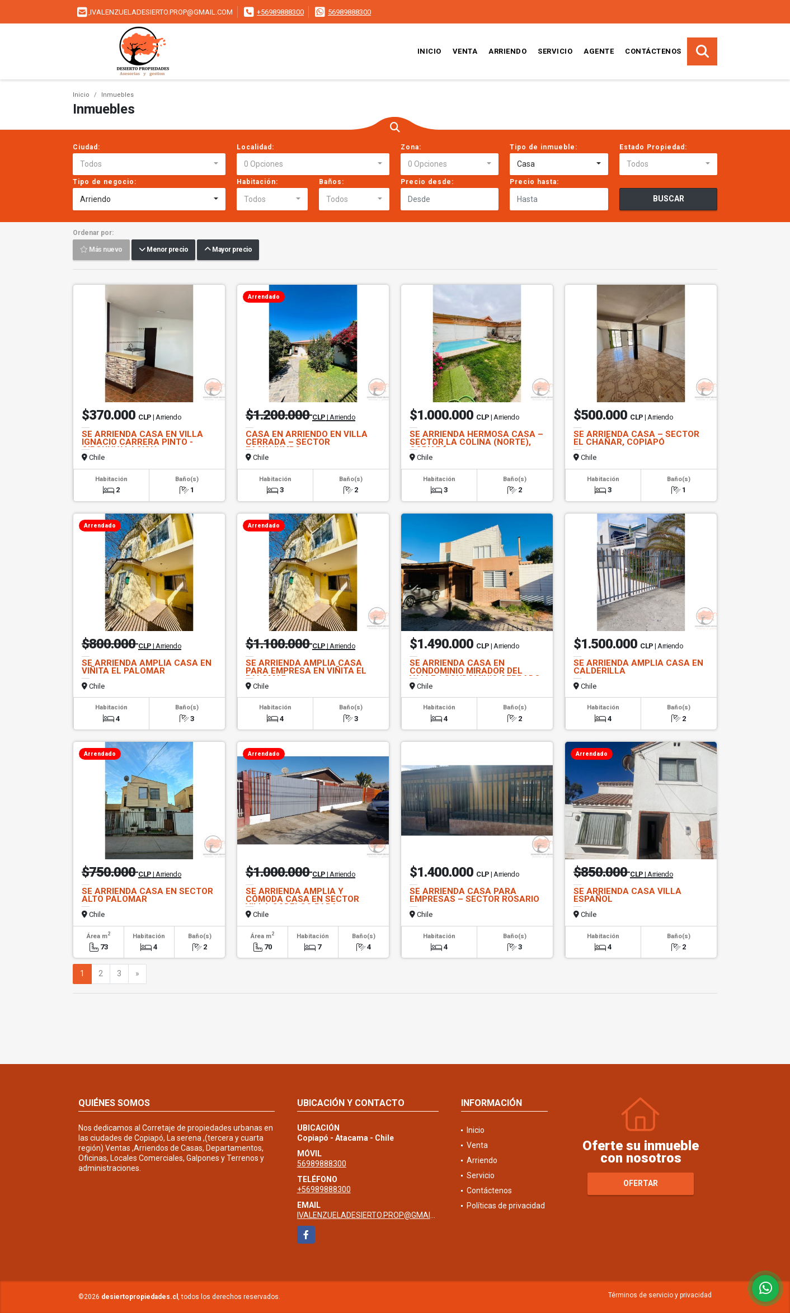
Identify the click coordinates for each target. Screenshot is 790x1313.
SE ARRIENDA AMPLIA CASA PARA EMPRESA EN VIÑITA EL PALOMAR (306, 671)
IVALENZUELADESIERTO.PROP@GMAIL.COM (375, 1215)
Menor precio (163, 250)
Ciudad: (86, 147)
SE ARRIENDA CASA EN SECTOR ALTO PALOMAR (147, 895)
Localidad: (255, 147)
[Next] (137, 974)
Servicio (555, 51)
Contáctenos (653, 51)
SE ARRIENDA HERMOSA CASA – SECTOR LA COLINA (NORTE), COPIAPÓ (476, 442)
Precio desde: (427, 182)
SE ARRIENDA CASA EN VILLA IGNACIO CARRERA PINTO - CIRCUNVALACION (142, 442)
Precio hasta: (534, 182)
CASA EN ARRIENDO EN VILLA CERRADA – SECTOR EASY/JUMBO (307, 442)
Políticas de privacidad (506, 1205)
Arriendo (507, 51)
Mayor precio (228, 250)
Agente (599, 51)
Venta (465, 51)
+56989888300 (280, 12)
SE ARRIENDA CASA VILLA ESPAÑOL (627, 895)
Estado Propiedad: (653, 147)
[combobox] (149, 164)
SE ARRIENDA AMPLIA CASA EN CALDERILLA (638, 667)
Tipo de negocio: (105, 182)
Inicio (429, 51)
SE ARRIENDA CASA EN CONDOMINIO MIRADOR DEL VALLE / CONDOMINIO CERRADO (475, 671)
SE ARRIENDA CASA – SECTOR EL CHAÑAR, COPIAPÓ (636, 438)
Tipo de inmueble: (543, 147)
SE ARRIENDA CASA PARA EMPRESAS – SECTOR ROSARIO (474, 895)
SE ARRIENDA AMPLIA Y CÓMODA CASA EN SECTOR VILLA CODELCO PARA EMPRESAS (302, 903)
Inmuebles (117, 94)
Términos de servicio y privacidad (660, 1295)
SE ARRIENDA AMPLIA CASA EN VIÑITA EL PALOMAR (146, 667)
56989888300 (349, 12)
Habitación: (257, 182)
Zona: (411, 147)
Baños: (331, 182)
